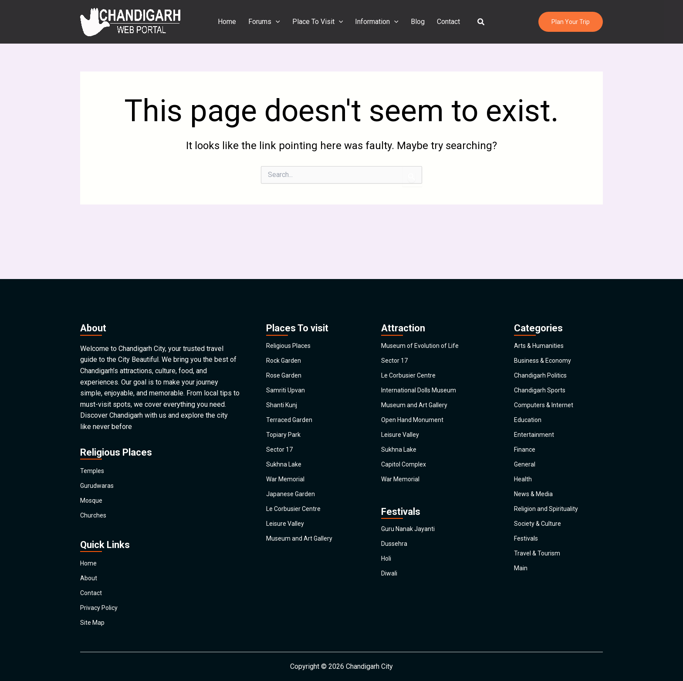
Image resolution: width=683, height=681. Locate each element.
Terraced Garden (291, 401)
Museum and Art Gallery (302, 562)
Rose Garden (285, 341)
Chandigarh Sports (542, 361)
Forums (268, 22)
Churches (94, 486)
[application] (279, 22)
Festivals (528, 562)
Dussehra (395, 557)
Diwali (390, 597)
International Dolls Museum (423, 361)
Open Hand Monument (415, 401)
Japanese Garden (292, 501)
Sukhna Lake (285, 461)
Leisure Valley (288, 542)
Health (524, 481)
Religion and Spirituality (549, 522)
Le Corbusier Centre (296, 522)
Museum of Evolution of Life (424, 301)
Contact (444, 21)
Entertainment (535, 421)
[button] (476, 22)
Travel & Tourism (539, 582)
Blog (416, 21)
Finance (526, 441)
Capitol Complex (406, 461)
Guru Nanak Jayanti (410, 537)
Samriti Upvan (287, 361)
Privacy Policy (102, 600)
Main (521, 602)
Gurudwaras (98, 446)
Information (377, 22)
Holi (387, 577)
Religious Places (292, 301)
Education (529, 401)
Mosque (92, 466)
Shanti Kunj (282, 381)
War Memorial (287, 481)
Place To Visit (319, 22)
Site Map (94, 620)
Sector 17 (281, 441)
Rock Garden (285, 321)
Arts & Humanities (541, 301)
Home (232, 21)
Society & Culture (540, 542)
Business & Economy (546, 321)
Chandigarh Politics (543, 341)
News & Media (536, 501)
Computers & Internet (546, 381)
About (89, 560)
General (525, 461)
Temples (93, 426)
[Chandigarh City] (130, 21)
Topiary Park (285, 421)
